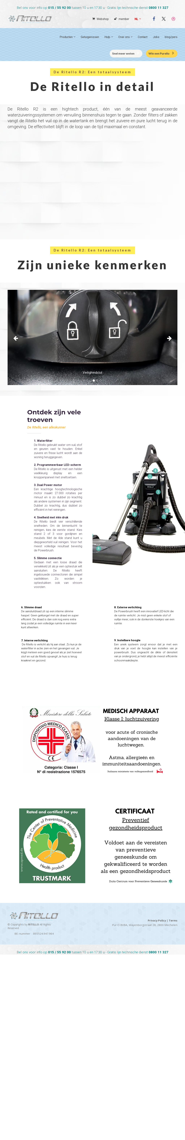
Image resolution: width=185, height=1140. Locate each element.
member (121, 19)
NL (136, 19)
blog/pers (171, 37)
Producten (66, 37)
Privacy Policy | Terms (162, 920)
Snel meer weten (125, 53)
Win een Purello (161, 53)
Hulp (107, 37)
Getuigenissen (90, 37)
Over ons (124, 37)
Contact (142, 37)
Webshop (100, 19)
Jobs (156, 37)
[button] (20, 337)
